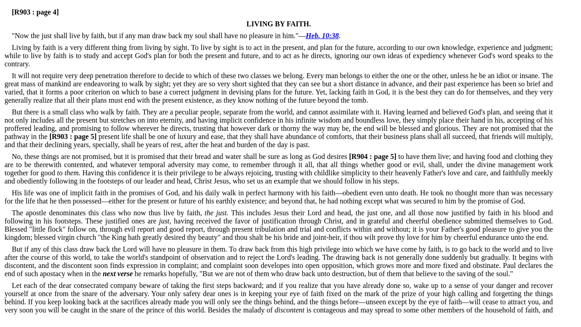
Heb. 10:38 (322, 36)
